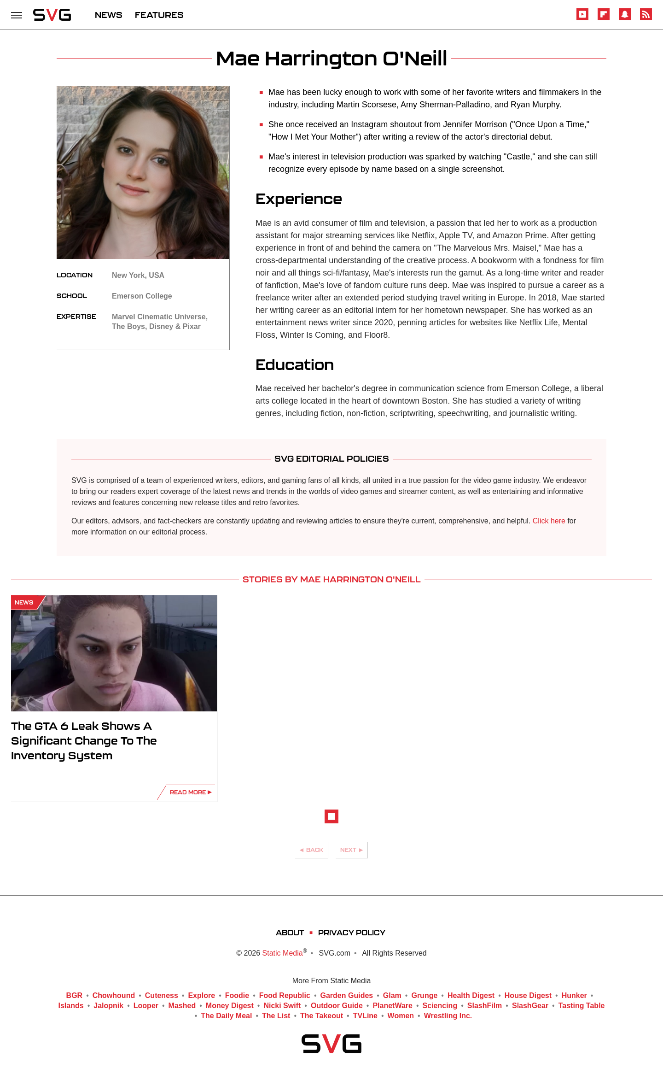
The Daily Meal (226, 1016)
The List (276, 1016)
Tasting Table (581, 1006)
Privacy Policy (351, 932)
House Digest (528, 995)
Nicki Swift (282, 1006)
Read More (188, 792)
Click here (549, 521)
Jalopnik (108, 1006)
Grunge (424, 995)
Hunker (574, 995)
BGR (74, 995)
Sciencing (440, 1006)
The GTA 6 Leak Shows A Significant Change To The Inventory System (84, 741)
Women (401, 1016)
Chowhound (114, 995)
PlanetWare (392, 1006)
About (290, 932)
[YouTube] (582, 18)
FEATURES (159, 15)
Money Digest (230, 1006)
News (24, 602)
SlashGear (530, 1006)
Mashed (182, 1006)
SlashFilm (484, 1006)
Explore (201, 995)
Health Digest (471, 995)
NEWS (108, 15)
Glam (392, 995)
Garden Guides (346, 995)
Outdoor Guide (337, 1006)
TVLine (365, 1016)
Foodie (237, 995)
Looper (146, 1006)
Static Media (282, 953)
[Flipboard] (604, 18)
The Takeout (321, 1016)
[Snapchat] (625, 18)
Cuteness (161, 995)
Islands (71, 1006)
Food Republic (284, 995)
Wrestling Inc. (448, 1016)
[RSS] (646, 18)
